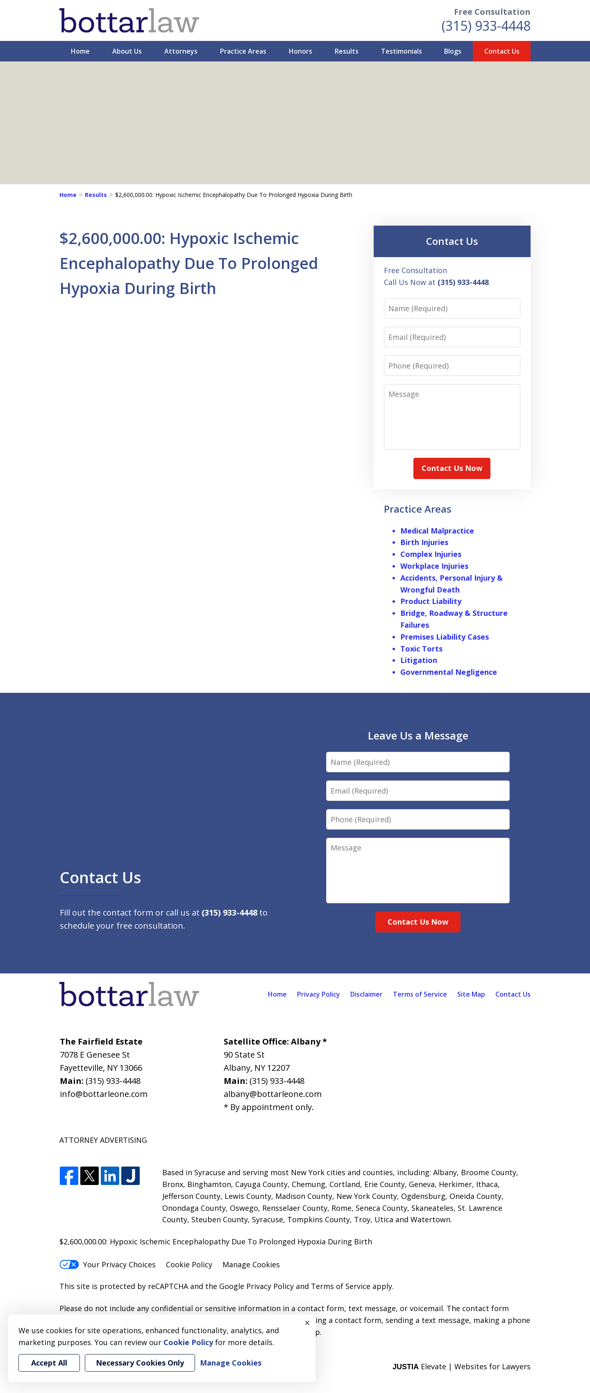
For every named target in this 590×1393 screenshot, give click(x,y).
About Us (127, 51)
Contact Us (502, 51)
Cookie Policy (189, 1264)
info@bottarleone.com (104, 1093)
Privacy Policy (318, 994)
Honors (300, 51)
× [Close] (307, 1322)
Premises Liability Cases (444, 637)
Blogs (452, 51)
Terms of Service (420, 994)
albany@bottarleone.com (273, 1093)
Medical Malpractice (437, 531)
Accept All (49, 1363)
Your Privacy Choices (107, 1264)
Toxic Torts (421, 649)
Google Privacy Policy (256, 1286)
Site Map (471, 994)
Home (80, 51)
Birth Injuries (424, 542)
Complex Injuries (430, 554)
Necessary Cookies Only (140, 1363)
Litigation (418, 660)
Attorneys (180, 51)
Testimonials (401, 51)
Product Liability (430, 601)
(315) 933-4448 (486, 25)
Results (347, 51)
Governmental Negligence (448, 672)
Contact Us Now (452, 468)
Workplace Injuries (434, 566)
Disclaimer (366, 994)
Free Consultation (492, 11)
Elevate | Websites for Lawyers (462, 1366)
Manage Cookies (251, 1264)
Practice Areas (243, 51)
